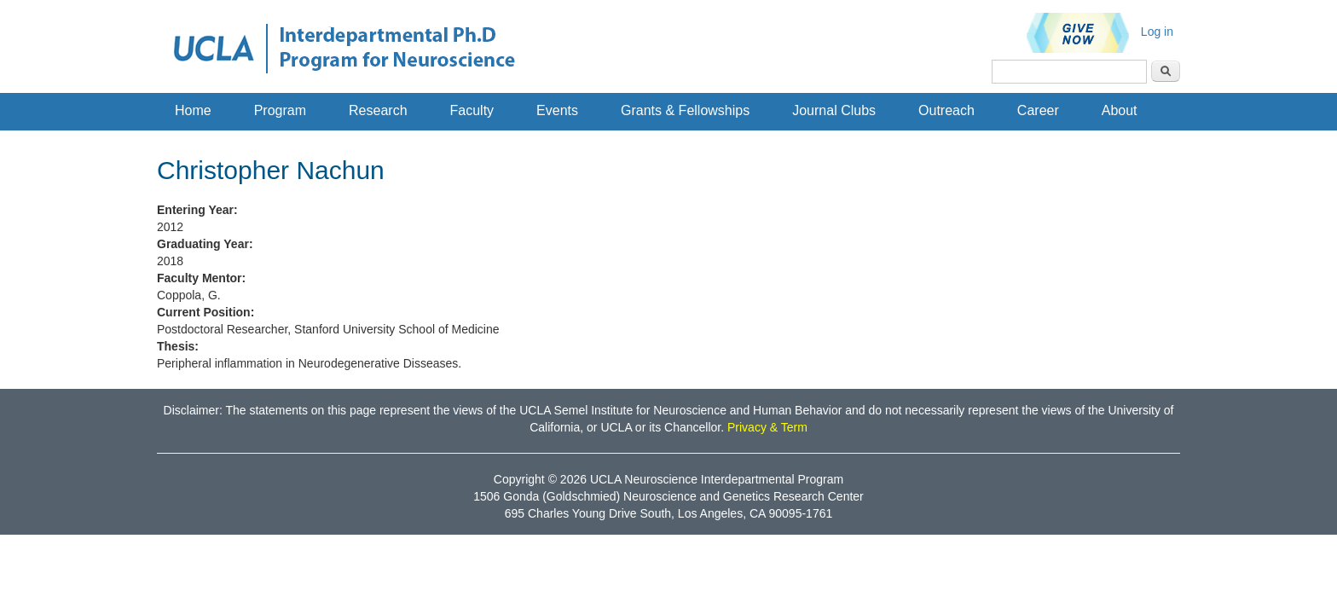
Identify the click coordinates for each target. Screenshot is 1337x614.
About (1119, 110)
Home (193, 110)
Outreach (946, 110)
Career (1038, 110)
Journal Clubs (834, 110)
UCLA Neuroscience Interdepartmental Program (716, 479)
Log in (1157, 31)
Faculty (472, 110)
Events (557, 110)
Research (378, 110)
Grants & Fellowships (685, 110)
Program (280, 110)
